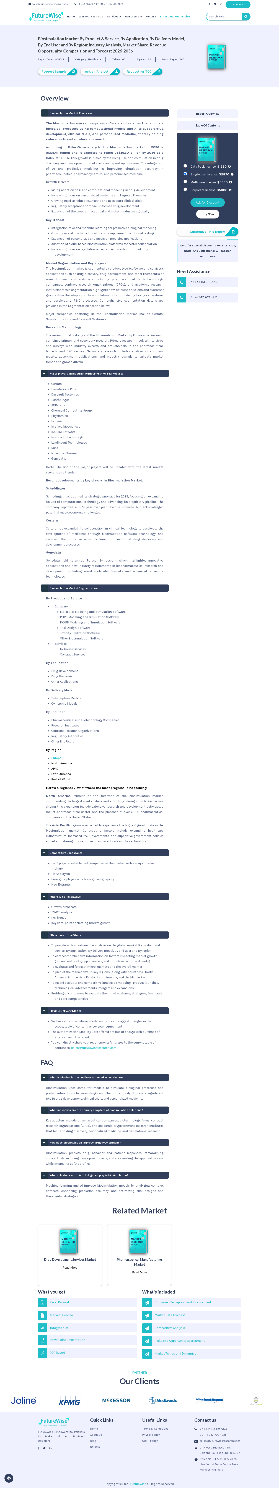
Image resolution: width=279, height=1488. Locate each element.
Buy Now (208, 214)
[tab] (207, 113)
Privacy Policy (151, 1434)
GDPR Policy (150, 1440)
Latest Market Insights (175, 16)
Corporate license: (210, 190)
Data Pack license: (210, 166)
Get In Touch (238, 4)
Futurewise (138, 1484)
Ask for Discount (207, 202)
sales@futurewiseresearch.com (49, 4)
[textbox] (228, 16)
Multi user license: (211, 182)
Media (150, 16)
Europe (56, 758)
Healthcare (132, 16)
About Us (96, 1434)
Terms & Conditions (155, 1428)
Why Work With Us (91, 16)
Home (71, 16)
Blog (93, 1440)
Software (61, 606)
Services (112, 16)
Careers (95, 1447)
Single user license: (211, 174)
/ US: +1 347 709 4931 (111, 4)
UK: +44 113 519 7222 (86, 4)
